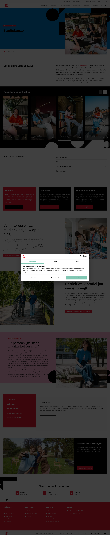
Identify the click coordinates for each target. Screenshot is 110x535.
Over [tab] (77, 261)
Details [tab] (55, 261)
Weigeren (33, 277)
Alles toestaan (77, 277)
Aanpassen (55, 277)
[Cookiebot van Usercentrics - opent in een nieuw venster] (80, 256)
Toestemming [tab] (32, 261)
